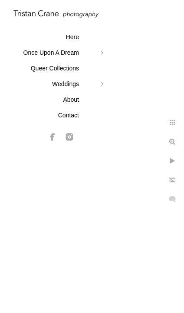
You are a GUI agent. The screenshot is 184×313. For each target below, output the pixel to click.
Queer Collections (55, 68)
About (71, 99)
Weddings (65, 83)
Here (72, 36)
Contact (68, 115)
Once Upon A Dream (51, 52)
